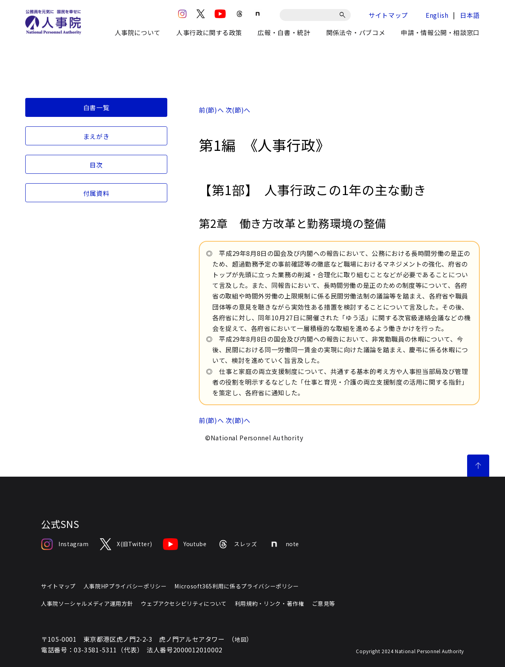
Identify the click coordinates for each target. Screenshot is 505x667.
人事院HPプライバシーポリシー (125, 586)
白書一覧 (96, 107)
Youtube (184, 544)
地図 (240, 639)
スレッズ (237, 544)
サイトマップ (388, 15)
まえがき (96, 136)
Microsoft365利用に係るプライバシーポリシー (236, 586)
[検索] (344, 15)
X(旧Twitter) (126, 544)
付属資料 (96, 193)
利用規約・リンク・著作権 (269, 603)
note (283, 544)
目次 (96, 164)
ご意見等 (323, 603)
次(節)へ (238, 110)
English (437, 15)
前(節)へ (211, 110)
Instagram (65, 544)
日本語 (470, 15)
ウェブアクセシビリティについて (184, 603)
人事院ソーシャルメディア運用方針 (87, 603)
